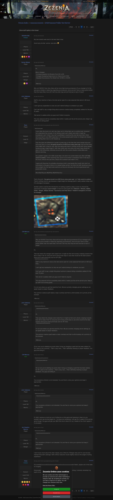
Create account (91, 1)
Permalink (91, 35)
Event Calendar (32, 1)
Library (38, 16)
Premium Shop (44, 1)
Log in (84, 1)
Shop (73, 16)
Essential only (56, 492)
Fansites (38, 1)
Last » (92, 27)
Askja (25, 461)
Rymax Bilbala (26, 62)
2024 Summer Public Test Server (61, 23)
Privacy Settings (91, 497)
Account (80, 16)
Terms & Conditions (81, 497)
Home (31, 16)
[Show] (37, 308)
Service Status (23, 1)
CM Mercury (25, 231)
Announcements (38, 23)
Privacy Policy (73, 497)
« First (70, 27)
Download (65, 16)
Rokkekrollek (26, 35)
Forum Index (24, 23)
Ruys (25, 125)
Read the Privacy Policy (49, 485)
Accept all (56, 489)
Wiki (45, 16)
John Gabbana (25, 96)
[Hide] (36, 65)
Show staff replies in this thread (28, 30)
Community (54, 16)
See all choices (56, 496)
